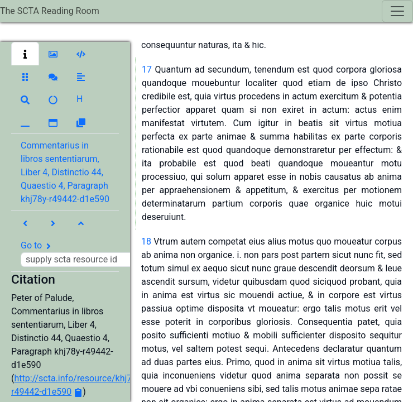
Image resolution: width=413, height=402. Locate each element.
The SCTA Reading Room (49, 11)
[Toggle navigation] (397, 11)
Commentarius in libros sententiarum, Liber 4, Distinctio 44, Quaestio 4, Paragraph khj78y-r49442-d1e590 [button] (65, 172)
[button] (25, 53)
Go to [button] (82, 253)
